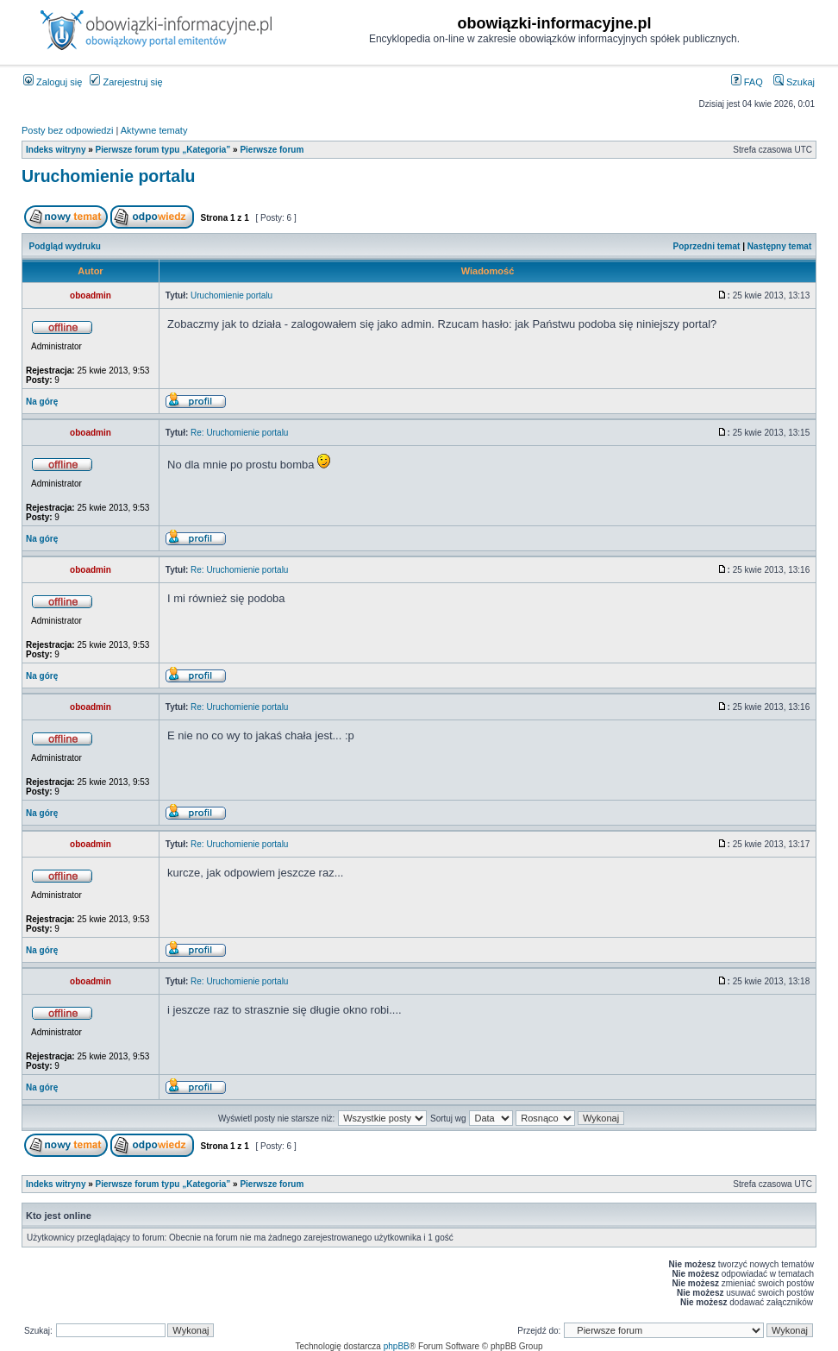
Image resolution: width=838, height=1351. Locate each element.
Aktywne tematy (154, 130)
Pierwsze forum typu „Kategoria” (163, 149)
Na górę (42, 401)
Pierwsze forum (271, 149)
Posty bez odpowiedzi (67, 130)
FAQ (747, 82)
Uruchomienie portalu (109, 176)
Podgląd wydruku (65, 246)
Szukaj (794, 82)
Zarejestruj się (126, 82)
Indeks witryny (55, 149)
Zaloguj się (52, 82)
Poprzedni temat (707, 246)
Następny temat (779, 246)
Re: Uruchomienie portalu (239, 432)
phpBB (397, 1346)
